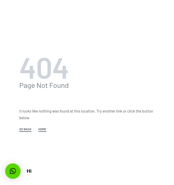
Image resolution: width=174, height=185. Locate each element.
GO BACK (25, 129)
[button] (13, 171)
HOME (42, 129)
